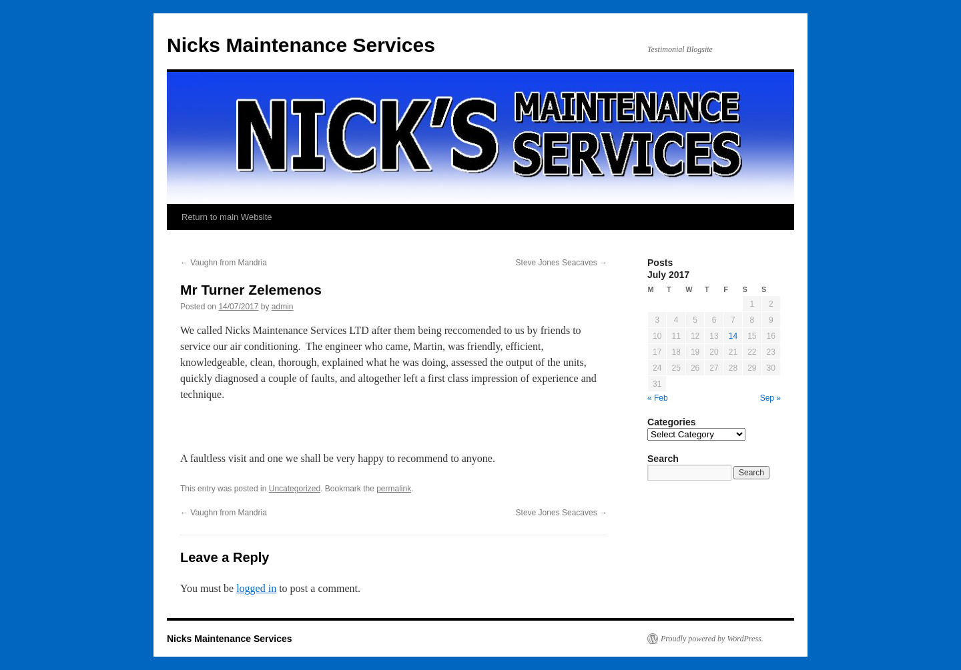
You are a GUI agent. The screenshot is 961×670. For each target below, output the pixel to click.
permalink (393, 488)
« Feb (657, 398)
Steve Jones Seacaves (561, 262)
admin (283, 306)
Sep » (770, 398)
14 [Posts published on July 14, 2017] (733, 336)
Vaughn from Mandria (223, 262)
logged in (256, 588)
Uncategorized (294, 488)
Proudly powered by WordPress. (712, 638)
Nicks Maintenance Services (301, 45)
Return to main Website (227, 217)
